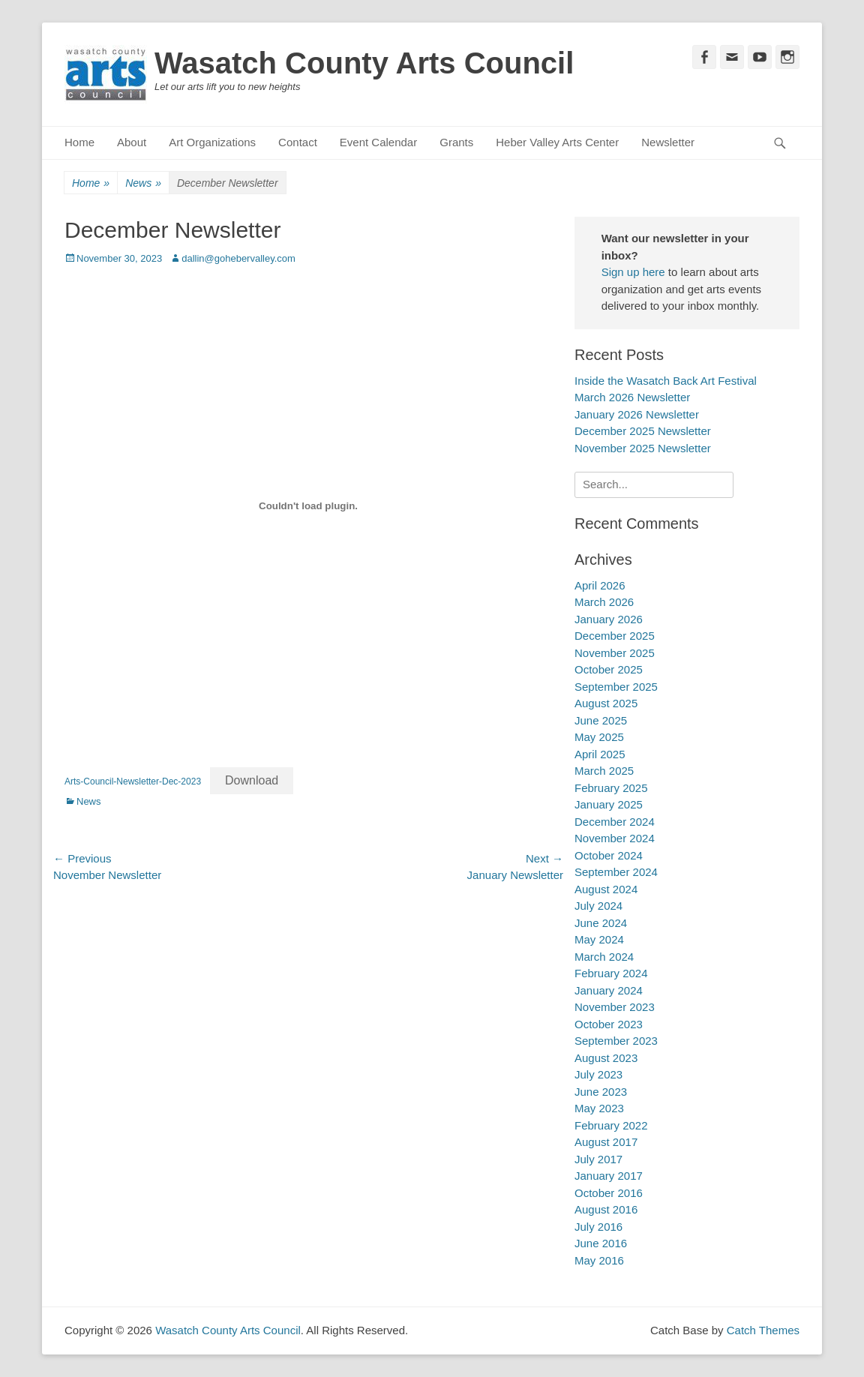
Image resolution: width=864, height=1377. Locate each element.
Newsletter (667, 142)
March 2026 (604, 602)
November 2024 (614, 838)
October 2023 (608, 1024)
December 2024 (614, 821)
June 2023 (600, 1091)
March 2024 (604, 956)
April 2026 (600, 585)
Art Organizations (212, 142)
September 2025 (616, 686)
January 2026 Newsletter (636, 414)
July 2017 (598, 1159)
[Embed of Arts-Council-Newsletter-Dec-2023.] (308, 505)
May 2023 (599, 1108)
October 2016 (608, 1192)
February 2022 (611, 1125)
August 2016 (606, 1209)
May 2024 (599, 939)
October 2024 (608, 855)
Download (251, 780)
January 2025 (608, 804)
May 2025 (599, 736)
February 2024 (611, 973)
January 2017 (608, 1175)
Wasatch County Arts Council (364, 63)
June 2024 (600, 922)
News (143, 183)
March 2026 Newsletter (632, 397)
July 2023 (598, 1074)
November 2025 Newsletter (642, 448)
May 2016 (599, 1260)
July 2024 (598, 905)
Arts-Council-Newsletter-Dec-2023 (132, 781)
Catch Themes (763, 1330)
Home (79, 142)
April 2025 (600, 754)
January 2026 (608, 619)
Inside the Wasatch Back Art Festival (665, 380)
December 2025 (614, 635)
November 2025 (614, 652)
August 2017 (606, 1142)
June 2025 (600, 720)
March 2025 (604, 770)
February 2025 (611, 788)
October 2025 (608, 669)
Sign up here (633, 272)
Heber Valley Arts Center (557, 142)
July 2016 (598, 1226)
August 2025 (606, 703)
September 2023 (616, 1040)
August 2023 (606, 1058)
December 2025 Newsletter (642, 430)
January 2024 (608, 990)
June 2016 (600, 1243)
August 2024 (606, 889)
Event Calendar (378, 142)
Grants (456, 142)
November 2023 (614, 1006)
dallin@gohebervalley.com (239, 258)
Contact (297, 142)
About (131, 142)
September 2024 (616, 872)
